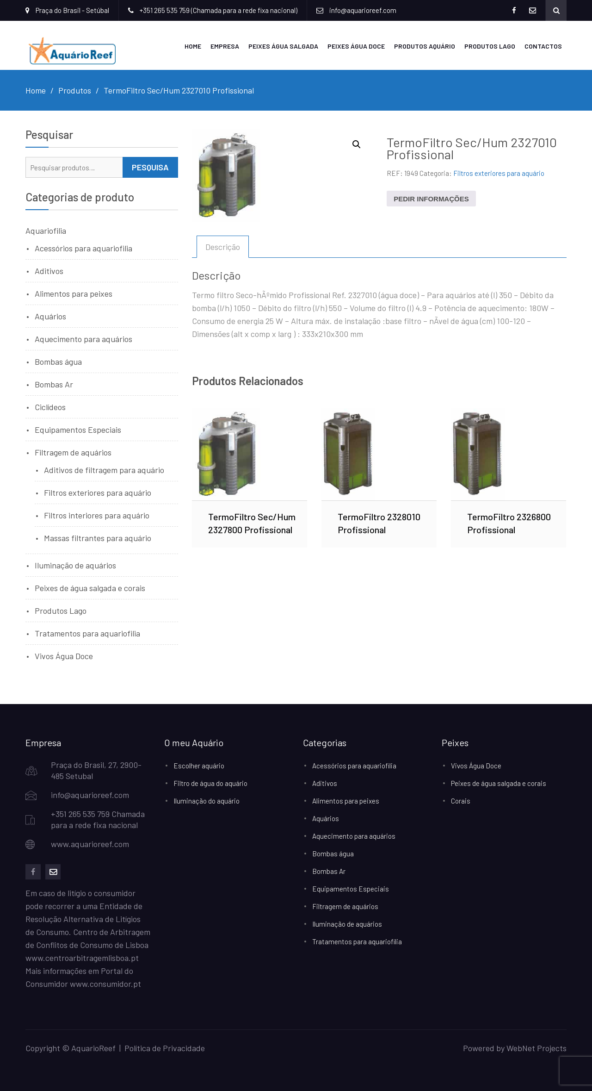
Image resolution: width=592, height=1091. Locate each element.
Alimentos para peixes (73, 293)
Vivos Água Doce (64, 655)
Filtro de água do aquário (210, 783)
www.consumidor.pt (105, 983)
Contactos (543, 46)
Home (193, 46)
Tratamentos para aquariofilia (87, 633)
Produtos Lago (489, 46)
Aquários (50, 316)
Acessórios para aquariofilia (83, 248)
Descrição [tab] (222, 246)
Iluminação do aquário (206, 800)
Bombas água (58, 361)
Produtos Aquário (424, 46)
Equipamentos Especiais (78, 429)
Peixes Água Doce (356, 46)
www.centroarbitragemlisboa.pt (82, 957)
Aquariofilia (45, 230)
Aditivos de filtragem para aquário (104, 469)
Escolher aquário (198, 765)
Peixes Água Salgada (283, 46)
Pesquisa (150, 167)
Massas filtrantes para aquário (97, 537)
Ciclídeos (50, 406)
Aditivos (49, 270)
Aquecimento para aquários (83, 338)
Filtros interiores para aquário (96, 515)
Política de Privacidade (164, 1047)
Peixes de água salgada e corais (90, 587)
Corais (460, 800)
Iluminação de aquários (75, 565)
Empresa (224, 46)
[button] (356, 144)
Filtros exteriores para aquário (498, 172)
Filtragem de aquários (73, 452)
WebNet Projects (536, 1047)
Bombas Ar (54, 384)
